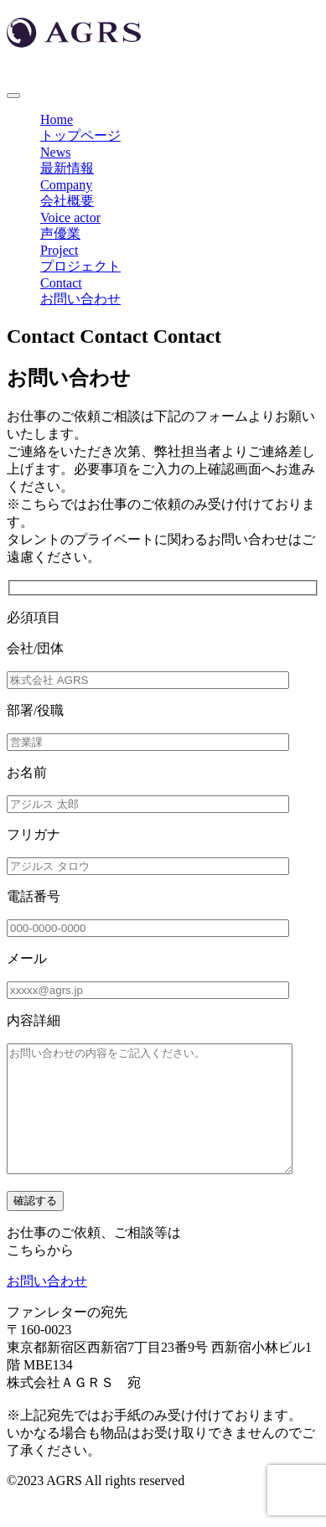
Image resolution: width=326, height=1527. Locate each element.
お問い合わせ (47, 1306)
